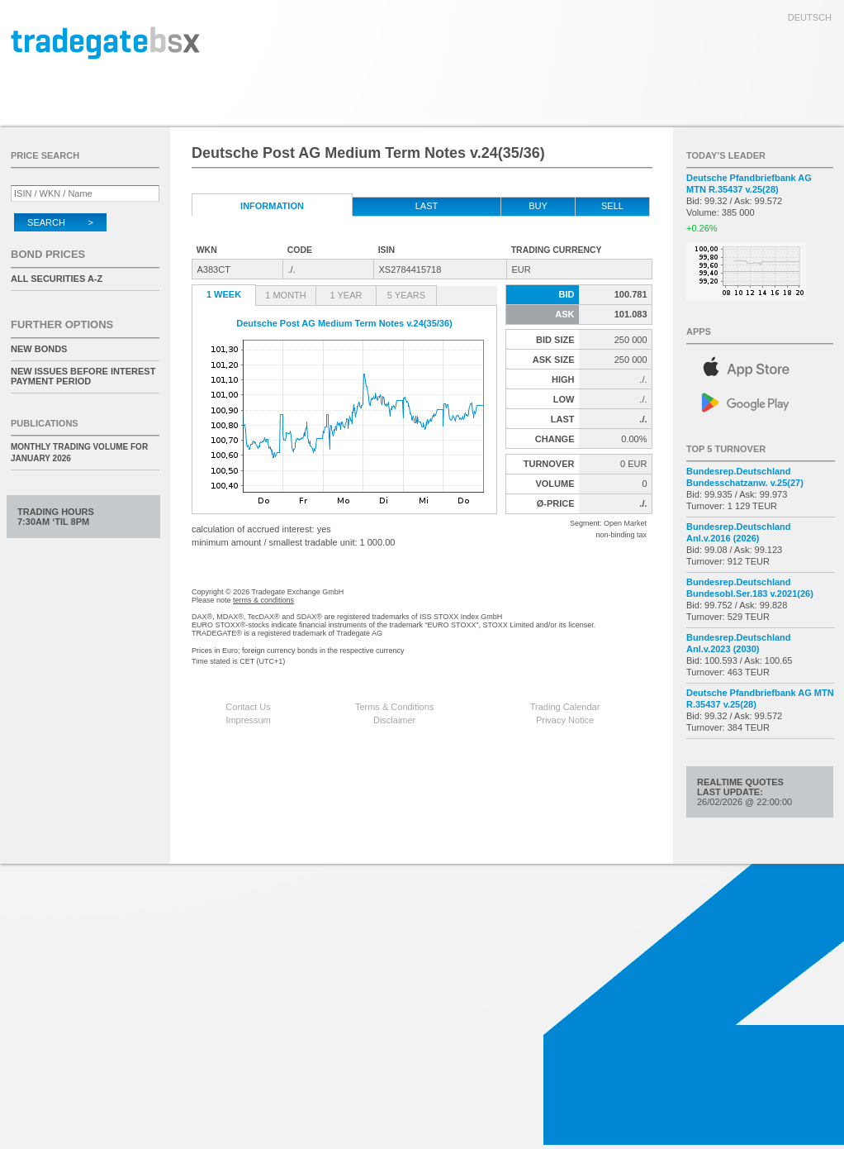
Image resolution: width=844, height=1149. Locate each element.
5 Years (406, 295)
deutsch (810, 17)
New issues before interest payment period (83, 376)
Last (427, 206)
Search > (60, 222)
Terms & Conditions (394, 707)
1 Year (346, 295)
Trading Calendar (565, 707)
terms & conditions (263, 600)
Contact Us (247, 707)
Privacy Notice (565, 720)
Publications (44, 423)
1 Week (223, 294)
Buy (538, 206)
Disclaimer (394, 720)
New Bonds (39, 349)
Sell (612, 206)
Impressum (247, 720)
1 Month (285, 295)
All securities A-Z (56, 279)
